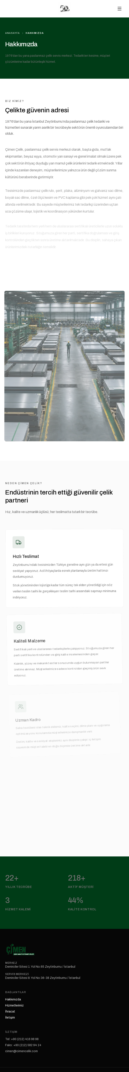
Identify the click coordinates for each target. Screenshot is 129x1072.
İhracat (10, 1011)
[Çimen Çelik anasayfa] (64, 8)
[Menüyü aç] (119, 8)
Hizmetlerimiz (14, 1005)
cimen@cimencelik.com (21, 1051)
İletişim (10, 1017)
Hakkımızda (13, 999)
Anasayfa (12, 33)
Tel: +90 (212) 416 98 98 (22, 1039)
